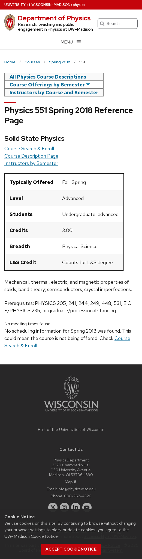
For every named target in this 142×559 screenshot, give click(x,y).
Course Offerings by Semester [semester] (47, 85)
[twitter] (53, 507)
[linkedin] (75, 507)
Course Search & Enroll (29, 148)
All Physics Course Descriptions (48, 77)
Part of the (71, 429)
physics (79, 4)
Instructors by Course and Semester (54, 92)
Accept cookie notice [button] (71, 549)
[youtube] (87, 507)
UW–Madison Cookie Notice (31, 536)
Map (71, 481)
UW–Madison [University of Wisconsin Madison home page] (37, 4)
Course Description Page (31, 156)
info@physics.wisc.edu (77, 488)
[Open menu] (71, 42)
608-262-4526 (77, 495)
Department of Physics (54, 18)
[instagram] (64, 507)
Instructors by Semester (31, 163)
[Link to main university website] (71, 412)
